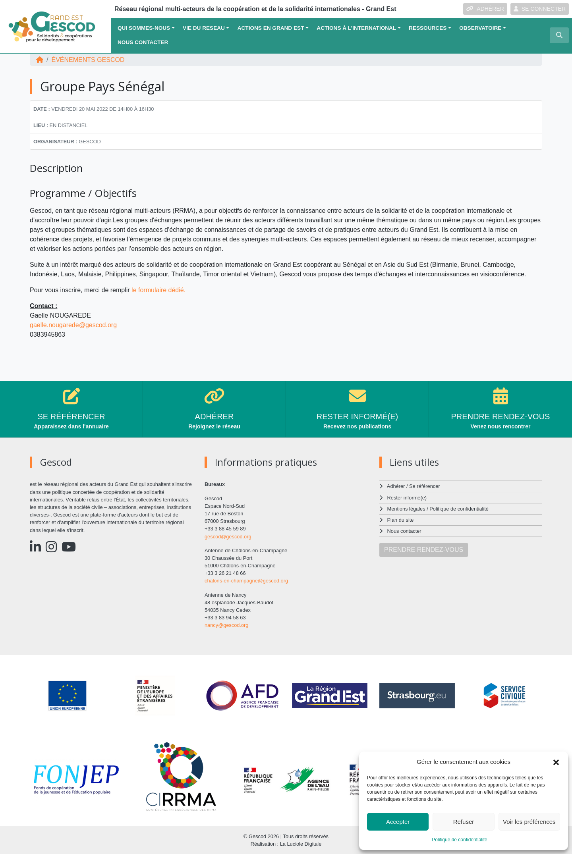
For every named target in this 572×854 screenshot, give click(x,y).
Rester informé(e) (407, 498)
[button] (556, 762)
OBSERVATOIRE (480, 28)
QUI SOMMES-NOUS (144, 28)
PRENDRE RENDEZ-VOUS (423, 549)
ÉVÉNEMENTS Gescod (87, 59)
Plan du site (400, 520)
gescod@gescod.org (228, 537)
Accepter (398, 821)
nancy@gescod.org (226, 625)
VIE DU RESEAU (204, 28)
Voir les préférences (529, 821)
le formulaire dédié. (159, 290)
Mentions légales (406, 509)
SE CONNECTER (540, 9)
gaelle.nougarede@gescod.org (73, 325)
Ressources (427, 28)
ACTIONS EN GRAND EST (271, 28)
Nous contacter (143, 42)
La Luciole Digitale (301, 844)
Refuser (463, 821)
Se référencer (424, 486)
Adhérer (396, 486)
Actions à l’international (356, 28)
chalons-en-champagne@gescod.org (246, 581)
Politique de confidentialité (459, 839)
